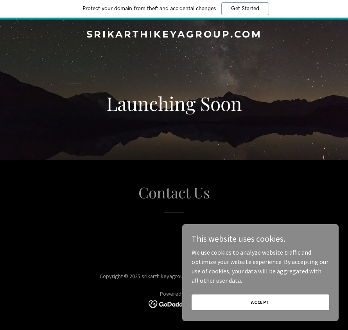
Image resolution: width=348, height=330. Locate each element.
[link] (174, 35)
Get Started (245, 8)
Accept (260, 302)
